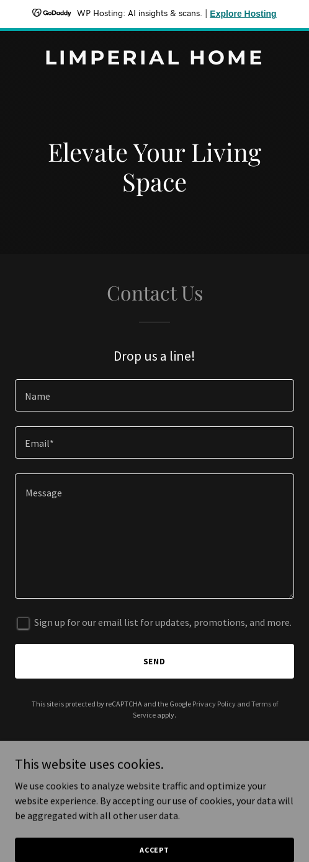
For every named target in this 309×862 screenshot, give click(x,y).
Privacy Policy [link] (214, 703)
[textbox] (154, 395)
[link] (154, 61)
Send (154, 661)
